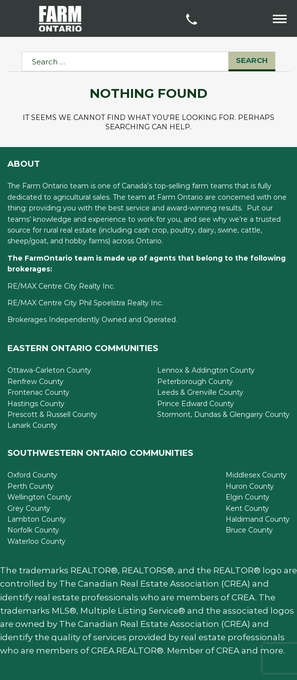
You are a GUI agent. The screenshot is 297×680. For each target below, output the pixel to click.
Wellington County (39, 497)
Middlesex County (256, 475)
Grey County (28, 508)
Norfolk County (33, 530)
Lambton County (36, 519)
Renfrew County (35, 381)
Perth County (30, 486)
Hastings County (36, 403)
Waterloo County (36, 541)
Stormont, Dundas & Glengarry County (223, 414)
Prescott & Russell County (52, 414)
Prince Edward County (195, 403)
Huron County (250, 486)
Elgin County (247, 497)
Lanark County (32, 425)
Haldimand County (258, 519)
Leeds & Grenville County (200, 392)
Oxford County (32, 475)
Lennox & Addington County (206, 370)
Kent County (247, 508)
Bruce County (249, 530)
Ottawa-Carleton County (49, 370)
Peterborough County (195, 381)
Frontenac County (38, 392)
